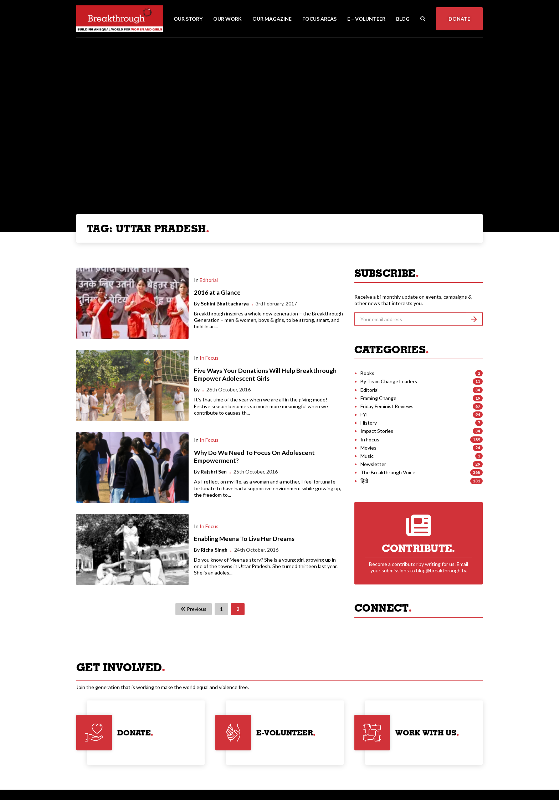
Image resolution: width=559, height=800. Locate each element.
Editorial (209, 280)
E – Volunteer (366, 19)
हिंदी (364, 481)
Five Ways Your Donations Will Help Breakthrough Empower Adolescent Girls (265, 375)
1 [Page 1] (221, 609)
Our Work (227, 19)
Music (367, 456)
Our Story (188, 19)
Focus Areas (319, 19)
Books (367, 373)
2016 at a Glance (217, 292)
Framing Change (378, 398)
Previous (193, 609)
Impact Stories (376, 431)
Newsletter (373, 464)
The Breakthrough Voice (387, 472)
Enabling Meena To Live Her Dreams (244, 538)
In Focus (209, 358)
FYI (364, 414)
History (368, 423)
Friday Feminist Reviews (387, 406)
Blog (403, 19)
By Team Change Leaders (388, 381)
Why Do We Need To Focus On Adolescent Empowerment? (254, 457)
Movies (368, 448)
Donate (459, 19)
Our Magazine (272, 19)
